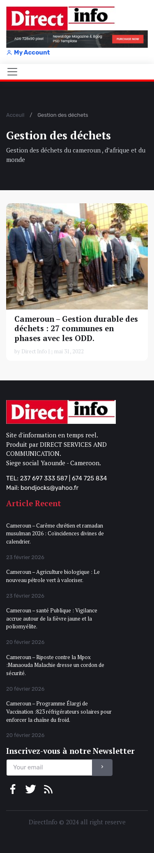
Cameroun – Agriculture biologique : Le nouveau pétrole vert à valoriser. (53, 576)
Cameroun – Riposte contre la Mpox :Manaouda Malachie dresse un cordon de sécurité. (55, 665)
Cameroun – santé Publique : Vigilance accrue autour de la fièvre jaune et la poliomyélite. (51, 618)
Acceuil (15, 115)
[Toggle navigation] (12, 72)
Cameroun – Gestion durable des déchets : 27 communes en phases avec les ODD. (76, 328)
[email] (49, 767)
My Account (28, 52)
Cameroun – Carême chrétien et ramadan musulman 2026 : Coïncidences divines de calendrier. (55, 533)
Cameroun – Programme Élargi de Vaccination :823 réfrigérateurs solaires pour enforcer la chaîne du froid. (59, 711)
